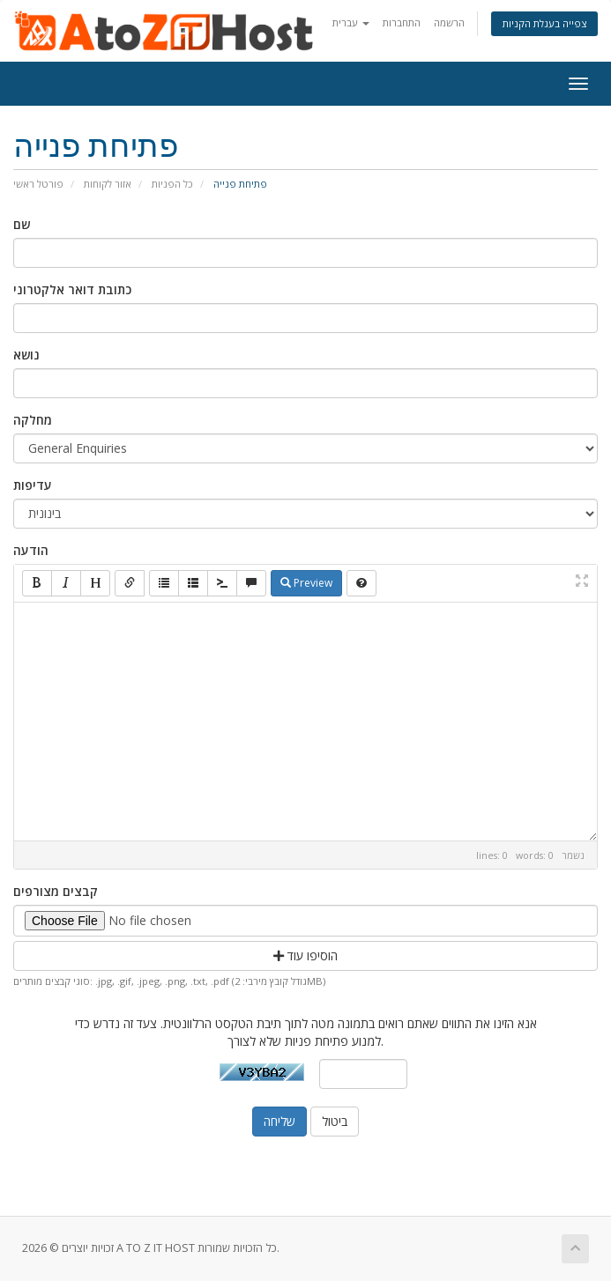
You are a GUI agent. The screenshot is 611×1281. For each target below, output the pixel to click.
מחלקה (32, 419)
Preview (306, 582)
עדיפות (32, 485)
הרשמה (449, 22)
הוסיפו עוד (305, 955)
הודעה (30, 550)
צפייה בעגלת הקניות (544, 23)
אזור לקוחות (107, 183)
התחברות (402, 22)
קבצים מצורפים (55, 891)
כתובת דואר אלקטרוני (72, 289)
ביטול (334, 1121)
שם (21, 224)
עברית (350, 22)
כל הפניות (172, 183)
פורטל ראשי (38, 183)
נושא (26, 354)
